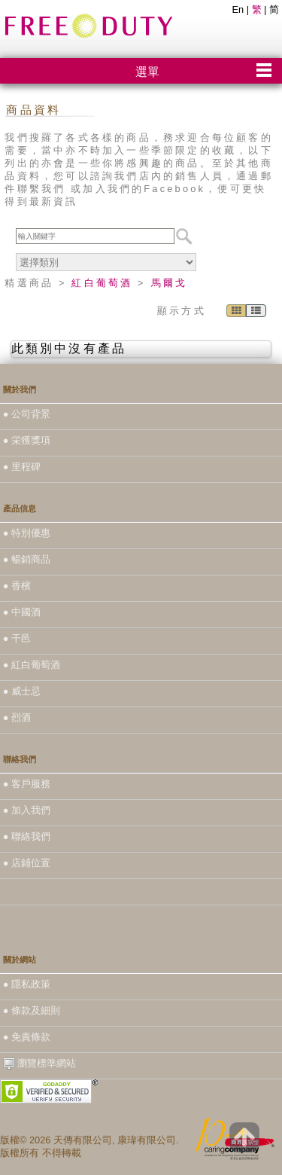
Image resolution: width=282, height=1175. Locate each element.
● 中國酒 (22, 612)
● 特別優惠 (26, 533)
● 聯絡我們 (26, 836)
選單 (147, 72)
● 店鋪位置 (26, 862)
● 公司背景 (26, 414)
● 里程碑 (22, 466)
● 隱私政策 (26, 984)
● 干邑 (17, 638)
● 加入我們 (26, 810)
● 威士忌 (22, 691)
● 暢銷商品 (26, 559)
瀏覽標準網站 (40, 1064)
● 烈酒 (17, 717)
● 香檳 (17, 585)
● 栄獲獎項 (26, 440)
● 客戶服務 (26, 783)
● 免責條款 (26, 1036)
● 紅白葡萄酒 (31, 664)
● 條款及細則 (31, 1010)
